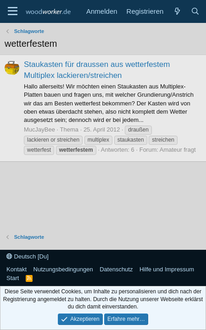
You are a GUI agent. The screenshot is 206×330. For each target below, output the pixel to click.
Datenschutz (116, 269)
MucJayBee (39, 129)
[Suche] (195, 11)
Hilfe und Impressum (166, 269)
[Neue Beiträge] (177, 11)
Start (12, 278)
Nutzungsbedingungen (63, 269)
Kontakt (16, 269)
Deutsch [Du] (27, 256)
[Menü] (12, 11)
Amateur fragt (178, 149)
